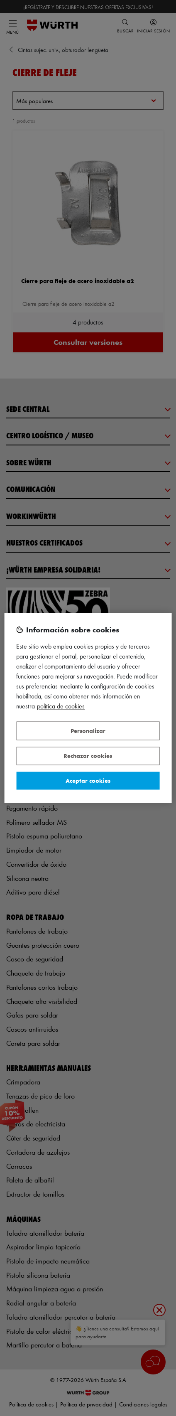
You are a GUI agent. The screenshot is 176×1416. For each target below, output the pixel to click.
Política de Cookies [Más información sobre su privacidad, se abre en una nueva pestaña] (61, 706)
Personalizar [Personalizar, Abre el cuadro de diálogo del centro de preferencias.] (88, 730)
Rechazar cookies (88, 756)
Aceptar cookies (88, 780)
